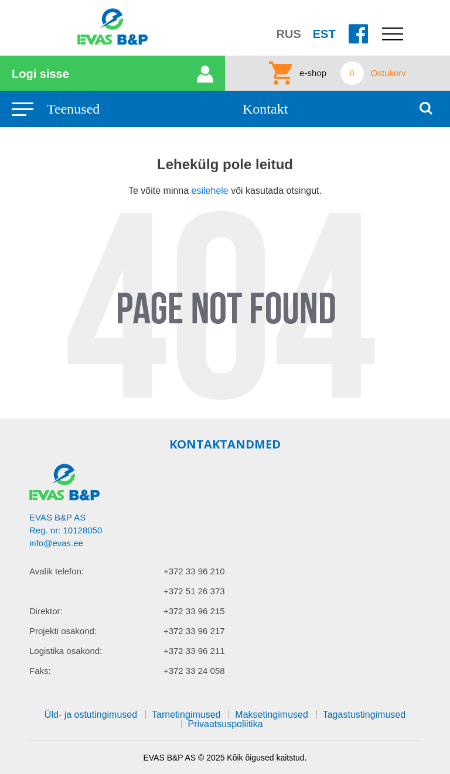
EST (324, 34)
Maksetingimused (271, 714)
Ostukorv (388, 73)
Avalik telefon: (56, 571)
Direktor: (46, 611)
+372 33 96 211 (194, 651)
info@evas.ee (56, 543)
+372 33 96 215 (194, 611)
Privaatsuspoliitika (225, 724)
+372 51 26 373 (194, 591)
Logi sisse (40, 73)
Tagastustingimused (364, 714)
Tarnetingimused (186, 714)
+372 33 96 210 (194, 571)
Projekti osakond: (63, 631)
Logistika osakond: (65, 651)
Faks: (40, 671)
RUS (289, 34)
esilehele (211, 191)
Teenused (73, 109)
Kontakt (265, 109)
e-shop (312, 73)
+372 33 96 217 (194, 631)
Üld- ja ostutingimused (91, 714)
